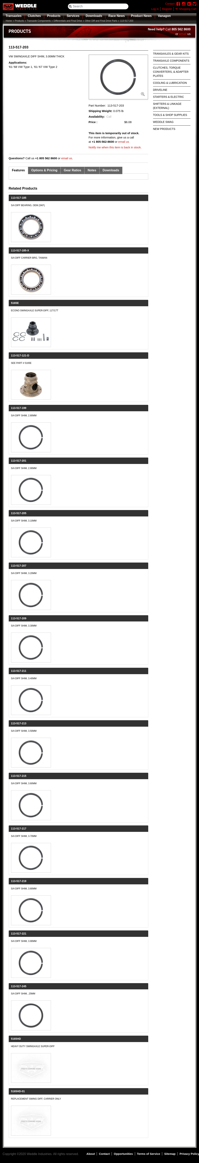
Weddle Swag (163, 121)
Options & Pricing (44, 170)
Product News (141, 16)
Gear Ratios (72, 170)
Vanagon (164, 16)
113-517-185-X (20, 250)
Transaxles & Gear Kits (171, 53)
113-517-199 (18, 408)
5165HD (16, 1038)
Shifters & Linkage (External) (167, 105)
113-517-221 (18, 933)
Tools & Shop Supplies (170, 114)
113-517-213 (18, 723)
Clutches (34, 16)
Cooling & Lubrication (170, 82)
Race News (116, 16)
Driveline (160, 89)
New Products (164, 128)
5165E (15, 303)
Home (9, 20)
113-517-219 (18, 881)
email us (123, 141)
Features (18, 170)
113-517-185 (18, 197)
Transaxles (14, 16)
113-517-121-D (20, 355)
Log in (155, 9)
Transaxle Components (39, 20)
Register (167, 9)
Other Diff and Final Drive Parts (101, 20)
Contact (104, 1153)
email (182, 34)
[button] (118, 77)
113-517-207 (18, 565)
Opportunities (123, 1153)
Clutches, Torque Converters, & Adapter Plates (171, 71)
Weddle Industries (39, 1154)
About (90, 1153)
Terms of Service (148, 1153)
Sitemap (169, 1153)
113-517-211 (18, 670)
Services (73, 16)
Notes (92, 170)
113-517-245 (18, 986)
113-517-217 (18, 828)
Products (53, 16)
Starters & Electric (168, 96)
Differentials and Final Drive (68, 20)
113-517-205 (18, 513)
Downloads (94, 16)
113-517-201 (18, 460)
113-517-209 (18, 618)
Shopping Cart (187, 9)
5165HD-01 (18, 1091)
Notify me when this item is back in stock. (115, 147)
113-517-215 (18, 775)
